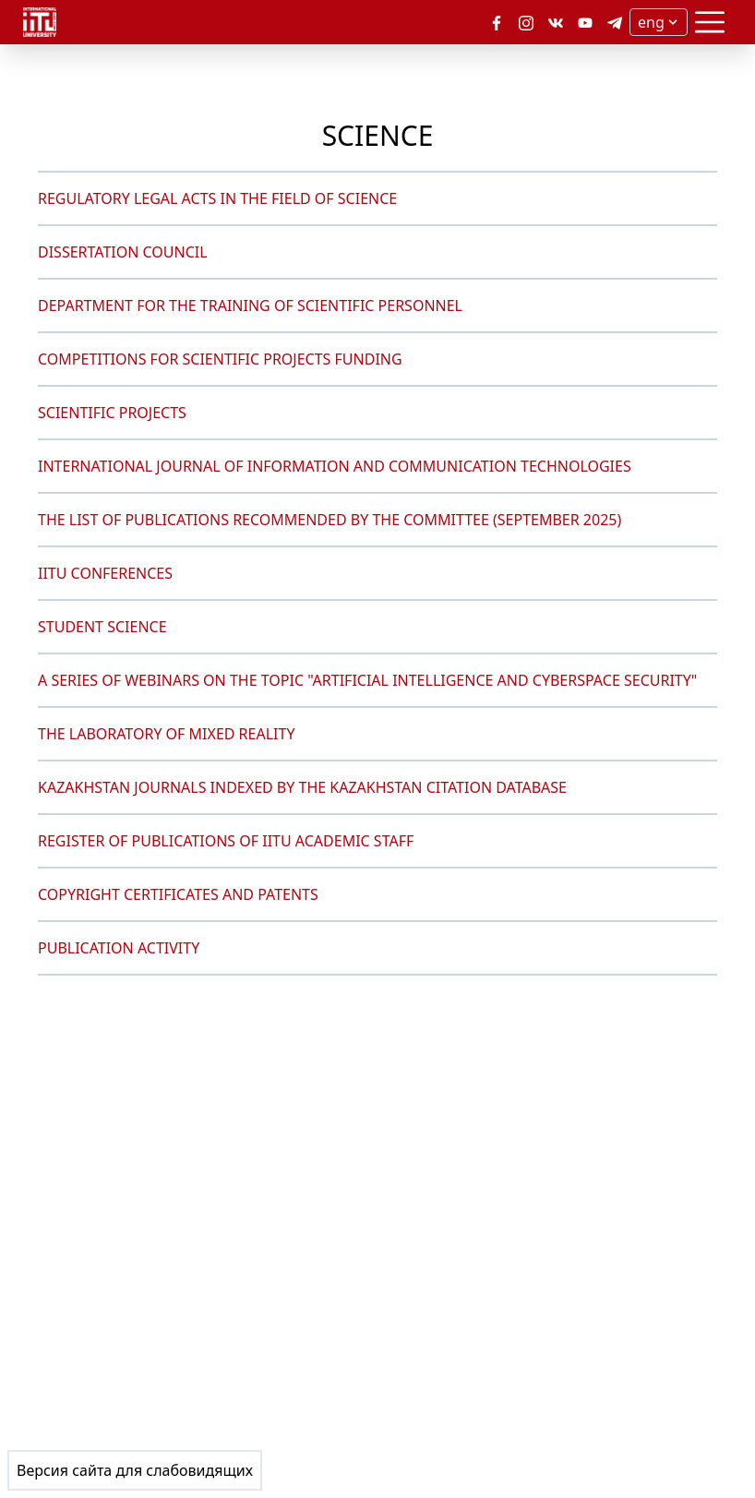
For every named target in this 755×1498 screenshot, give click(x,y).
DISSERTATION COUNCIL (123, 252)
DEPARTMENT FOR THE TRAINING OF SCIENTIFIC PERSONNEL (250, 305)
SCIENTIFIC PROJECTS (112, 412)
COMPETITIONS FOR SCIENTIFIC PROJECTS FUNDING (220, 359)
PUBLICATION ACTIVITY (118, 948)
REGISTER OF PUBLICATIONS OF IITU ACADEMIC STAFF (225, 841)
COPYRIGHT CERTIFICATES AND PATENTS (178, 894)
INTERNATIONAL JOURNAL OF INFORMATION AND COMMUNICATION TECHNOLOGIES (334, 466)
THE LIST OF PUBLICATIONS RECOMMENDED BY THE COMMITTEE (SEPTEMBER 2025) (329, 519)
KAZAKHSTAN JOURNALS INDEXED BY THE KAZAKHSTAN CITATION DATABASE (302, 787)
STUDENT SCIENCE (102, 627)
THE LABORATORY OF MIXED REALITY (166, 734)
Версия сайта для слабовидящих (135, 1470)
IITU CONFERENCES (105, 573)
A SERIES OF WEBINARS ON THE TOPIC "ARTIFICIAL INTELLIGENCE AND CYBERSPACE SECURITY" (367, 680)
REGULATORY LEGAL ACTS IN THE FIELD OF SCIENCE (217, 198)
